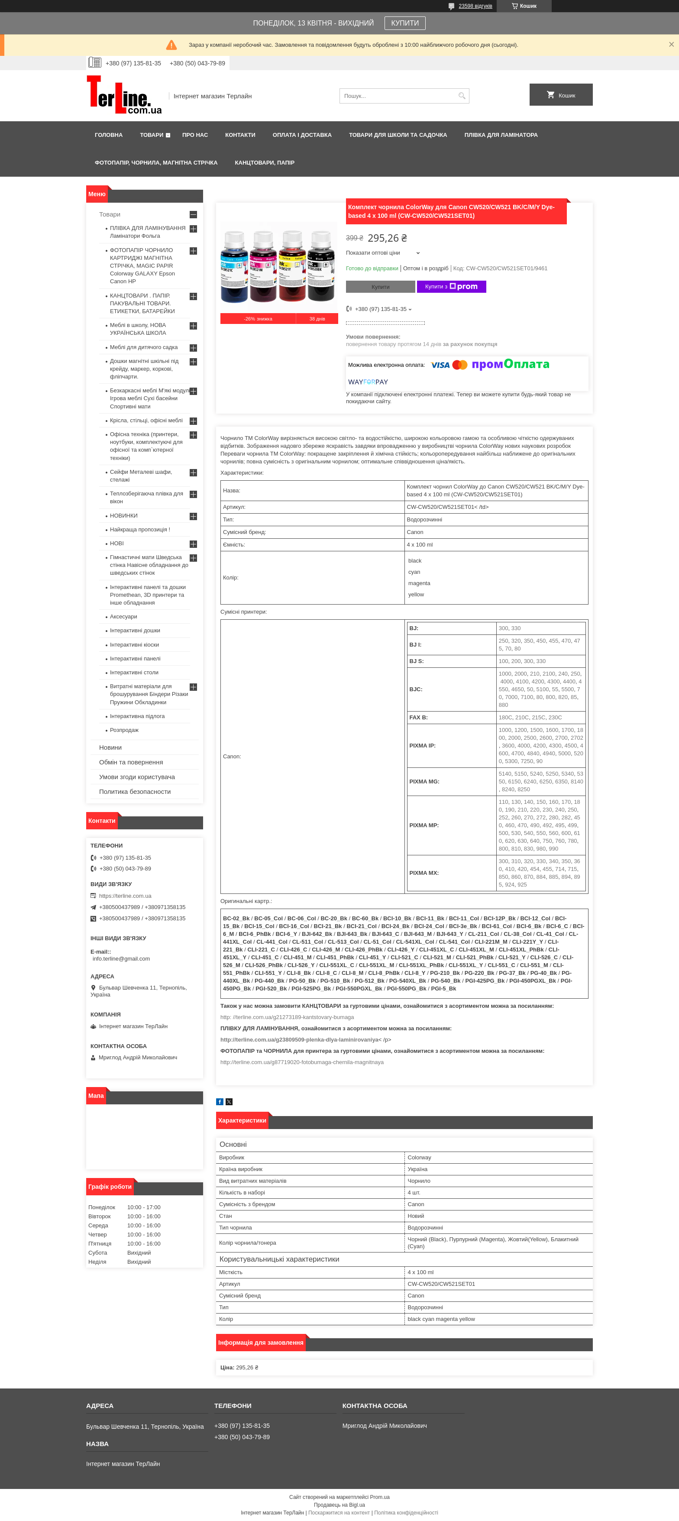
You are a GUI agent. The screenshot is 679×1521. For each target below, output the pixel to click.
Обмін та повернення (131, 762)
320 (516, 641)
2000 (520, 673)
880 (503, 705)
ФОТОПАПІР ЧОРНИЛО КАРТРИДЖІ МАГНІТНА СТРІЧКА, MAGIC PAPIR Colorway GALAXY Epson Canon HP (142, 266)
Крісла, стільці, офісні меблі (146, 420)
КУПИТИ (405, 23)
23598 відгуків (475, 6)
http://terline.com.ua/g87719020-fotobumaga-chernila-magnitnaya (302, 1062)
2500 (530, 738)
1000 (505, 673)
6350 (561, 781)
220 (535, 809)
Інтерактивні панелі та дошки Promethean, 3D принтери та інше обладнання (148, 595)
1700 (567, 730)
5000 (564, 753)
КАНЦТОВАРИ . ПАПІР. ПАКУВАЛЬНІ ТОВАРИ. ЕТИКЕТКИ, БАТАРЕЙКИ (142, 303)
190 (509, 809)
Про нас (195, 135)
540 (529, 833)
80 (517, 648)
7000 (511, 697)
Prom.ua (380, 1497)
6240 (530, 781)
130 (516, 802)
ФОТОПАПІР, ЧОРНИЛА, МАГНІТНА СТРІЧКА (156, 162)
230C (555, 717)
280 (554, 817)
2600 (546, 738)
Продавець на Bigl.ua (339, 1505)
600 (566, 833)
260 (516, 817)
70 (508, 648)
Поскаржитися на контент (339, 1513)
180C (505, 717)
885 (554, 877)
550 (541, 833)
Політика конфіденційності (406, 1513)
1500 (536, 730)
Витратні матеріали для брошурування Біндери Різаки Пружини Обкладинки (149, 694)
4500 (571, 745)
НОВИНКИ (124, 515)
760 (560, 841)
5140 (505, 773)
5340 (567, 773)
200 (516, 661)
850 (503, 877)
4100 (522, 681)
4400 (569, 681)
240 (563, 673)
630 (522, 841)
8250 (523, 789)
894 (566, 877)
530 (516, 833)
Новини (110, 747)
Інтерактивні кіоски (134, 644)
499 (572, 825)
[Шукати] (461, 96)
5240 (536, 773)
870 (529, 877)
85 (574, 697)
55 (555, 689)
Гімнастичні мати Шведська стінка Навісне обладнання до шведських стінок (149, 565)
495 (560, 825)
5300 (511, 761)
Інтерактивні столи (134, 672)
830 (529, 848)
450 (541, 641)
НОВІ (117, 543)
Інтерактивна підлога (137, 716)
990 (554, 848)
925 (522, 884)
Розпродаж (124, 730)
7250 (527, 761)
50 (530, 689)
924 (509, 884)
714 (560, 869)
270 (529, 817)
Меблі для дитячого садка (144, 347)
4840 (533, 753)
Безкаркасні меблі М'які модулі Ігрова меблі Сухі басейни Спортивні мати (150, 398)
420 (522, 869)
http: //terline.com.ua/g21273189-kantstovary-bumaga (287, 1017)
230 (547, 809)
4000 (506, 681)
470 (566, 641)
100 (503, 661)
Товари (151, 135)
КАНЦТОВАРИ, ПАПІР (265, 162)
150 (541, 802)
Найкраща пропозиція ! (140, 529)
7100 (527, 697)
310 (516, 861)
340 (554, 861)
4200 (538, 681)
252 (503, 817)
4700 (517, 753)
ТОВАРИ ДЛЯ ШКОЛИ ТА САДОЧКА (398, 135)
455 (554, 641)
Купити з (451, 287)
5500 (567, 689)
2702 (577, 738)
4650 (517, 689)
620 (509, 841)
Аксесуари (123, 616)
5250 (552, 773)
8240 (508, 789)
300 (503, 628)
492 (547, 825)
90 (540, 761)
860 (516, 877)
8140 (577, 781)
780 (572, 841)
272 (541, 817)
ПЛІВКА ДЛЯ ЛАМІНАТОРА (501, 135)
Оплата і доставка (302, 135)
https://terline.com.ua (125, 896)
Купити (381, 287)
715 (572, 869)
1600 (552, 730)
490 (535, 825)
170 (566, 802)
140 (529, 802)
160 (554, 802)
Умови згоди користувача (137, 776)
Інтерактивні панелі (135, 658)
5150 (520, 773)
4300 (553, 681)
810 (516, 848)
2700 (561, 738)
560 (554, 833)
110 (503, 802)
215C (538, 717)
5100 (543, 689)
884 (541, 877)
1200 (520, 730)
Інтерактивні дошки (135, 630)
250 (503, 641)
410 (509, 869)
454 (535, 869)
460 (509, 825)
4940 (549, 753)
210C (522, 717)
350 (529, 641)
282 (566, 817)
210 (535, 673)
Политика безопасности (135, 791)
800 (550, 697)
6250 (546, 781)
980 (541, 848)
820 (563, 697)
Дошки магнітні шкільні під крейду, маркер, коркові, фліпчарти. (144, 369)
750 (547, 841)
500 (503, 833)
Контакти (240, 135)
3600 (508, 745)
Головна (109, 135)
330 (516, 628)
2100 (549, 673)
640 (535, 841)
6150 (514, 781)
